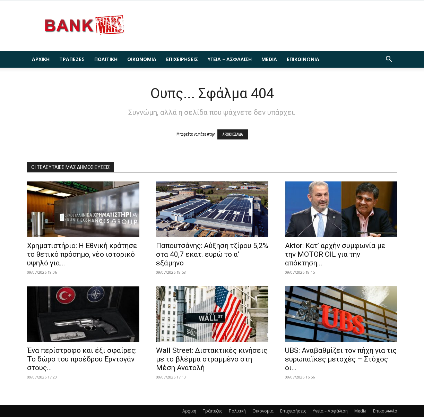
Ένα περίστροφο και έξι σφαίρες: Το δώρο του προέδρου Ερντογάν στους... (82, 359)
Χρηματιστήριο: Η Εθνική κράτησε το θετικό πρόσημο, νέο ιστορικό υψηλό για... (82, 254)
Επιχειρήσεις (182, 59)
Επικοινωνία (303, 59)
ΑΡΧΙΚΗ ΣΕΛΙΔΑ (233, 134)
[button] (389, 60)
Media (269, 59)
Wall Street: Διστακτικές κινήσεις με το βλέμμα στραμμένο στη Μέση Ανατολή (211, 359)
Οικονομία (141, 59)
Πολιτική (106, 59)
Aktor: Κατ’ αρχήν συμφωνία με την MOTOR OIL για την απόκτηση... (335, 254)
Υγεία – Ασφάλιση (230, 59)
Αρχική (41, 59)
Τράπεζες (72, 59)
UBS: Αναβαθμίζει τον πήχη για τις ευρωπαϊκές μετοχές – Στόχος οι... (341, 359)
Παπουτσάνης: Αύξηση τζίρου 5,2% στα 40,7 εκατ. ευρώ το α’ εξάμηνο (212, 254)
